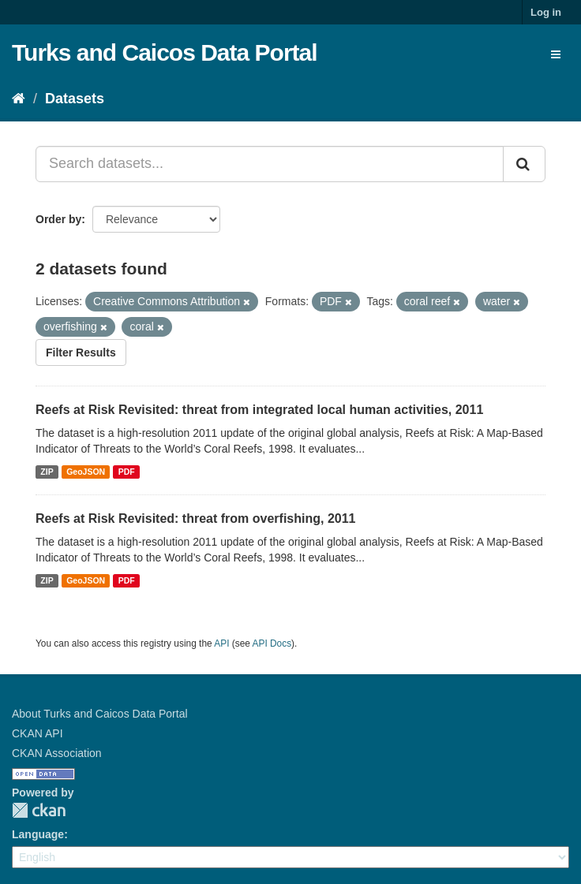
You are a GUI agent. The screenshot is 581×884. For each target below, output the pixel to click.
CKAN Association (57, 753)
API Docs (272, 643)
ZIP (46, 471)
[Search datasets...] (270, 164)
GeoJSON (85, 471)
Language (38, 834)
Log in (545, 12)
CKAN (39, 810)
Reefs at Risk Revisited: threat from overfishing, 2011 (195, 518)
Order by (58, 219)
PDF (126, 471)
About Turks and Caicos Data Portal (100, 713)
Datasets (74, 98)
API (221, 643)
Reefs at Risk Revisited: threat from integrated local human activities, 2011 (259, 409)
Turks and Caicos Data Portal (164, 52)
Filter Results (81, 352)
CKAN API (37, 733)
